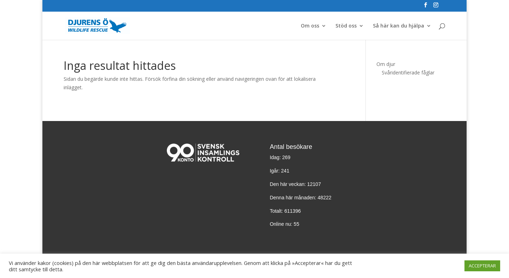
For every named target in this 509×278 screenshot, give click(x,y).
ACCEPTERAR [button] (482, 265)
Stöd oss (346, 26)
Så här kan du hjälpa (398, 26)
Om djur (385, 64)
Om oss (310, 26)
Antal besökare (291, 146)
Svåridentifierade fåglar (408, 72)
